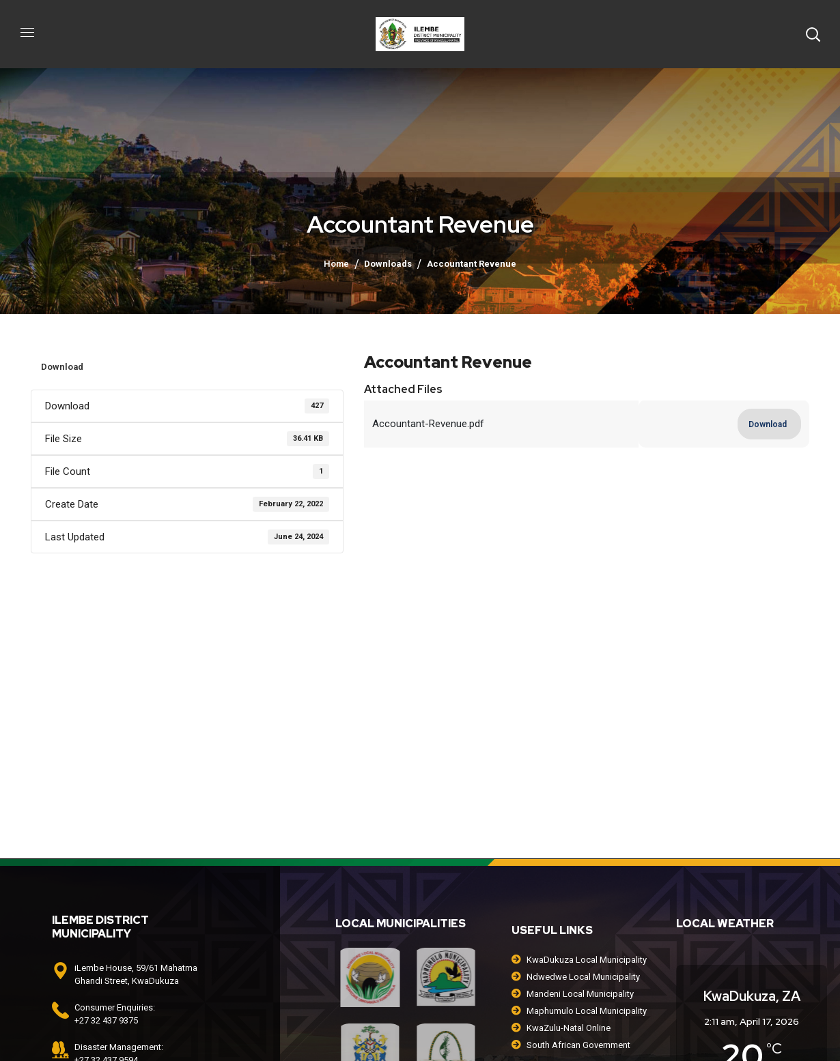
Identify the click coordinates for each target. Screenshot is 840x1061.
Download (62, 367)
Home (336, 264)
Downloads (388, 264)
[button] (813, 34)
